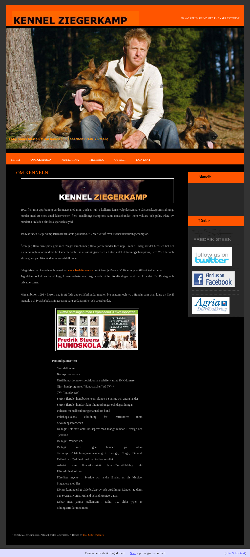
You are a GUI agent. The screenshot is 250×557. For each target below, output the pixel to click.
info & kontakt (235, 553)
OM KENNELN (40, 159)
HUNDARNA (70, 159)
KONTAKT (143, 159)
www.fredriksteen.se (80, 270)
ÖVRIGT (120, 159)
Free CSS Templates (93, 535)
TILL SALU (96, 159)
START (15, 159)
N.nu (133, 553)
